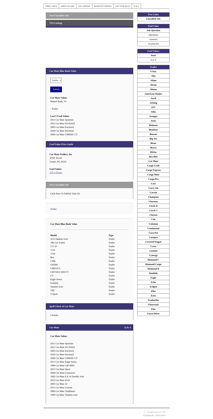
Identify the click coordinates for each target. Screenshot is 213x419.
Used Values (67, 6)
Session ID (153, 44)
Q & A (136, 6)
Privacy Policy (160, 415)
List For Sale (122, 6)
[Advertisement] (89, 47)
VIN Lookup (84, 6)
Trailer (53, 209)
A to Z (153, 60)
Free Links (51, 6)
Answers (153, 39)
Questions (153, 35)
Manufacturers (103, 6)
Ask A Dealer (55, 172)
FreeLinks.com (148, 415)
